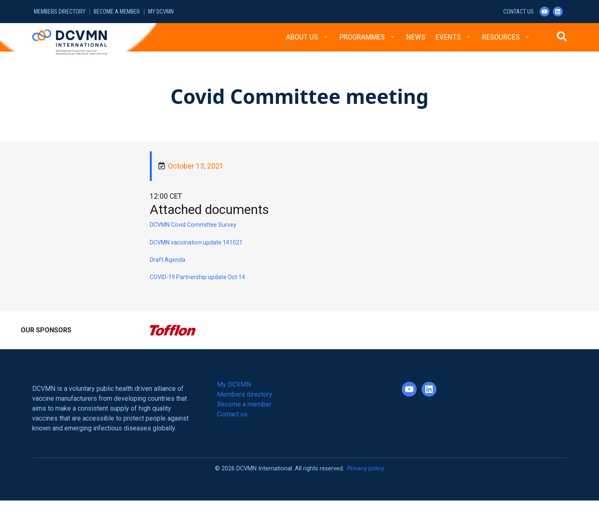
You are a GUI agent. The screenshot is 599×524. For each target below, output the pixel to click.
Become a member (117, 11)
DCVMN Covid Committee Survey (193, 224)
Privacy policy (365, 468)
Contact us (518, 11)
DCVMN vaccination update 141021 (196, 242)
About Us (307, 37)
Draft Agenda (167, 259)
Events (454, 37)
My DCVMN (161, 11)
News (415, 37)
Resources (506, 37)
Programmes (368, 37)
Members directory (59, 11)
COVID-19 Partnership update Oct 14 (197, 277)
